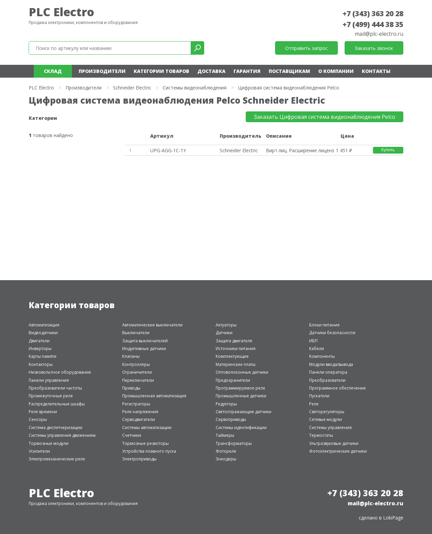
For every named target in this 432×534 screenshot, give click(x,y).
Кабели (316, 348)
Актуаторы (226, 325)
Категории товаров (161, 71)
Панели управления (49, 380)
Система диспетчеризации (55, 427)
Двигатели (39, 341)
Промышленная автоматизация (154, 396)
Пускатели (319, 396)
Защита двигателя (234, 341)
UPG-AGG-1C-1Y (168, 150)
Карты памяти (42, 356)
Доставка (211, 71)
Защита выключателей (145, 341)
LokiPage (393, 517)
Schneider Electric (132, 87)
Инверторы (40, 348)
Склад (53, 71)
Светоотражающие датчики (243, 412)
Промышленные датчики (241, 396)
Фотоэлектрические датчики (338, 451)
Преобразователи (327, 380)
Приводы (131, 388)
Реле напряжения (140, 412)
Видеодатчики (43, 333)
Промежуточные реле (51, 396)
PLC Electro (61, 12)
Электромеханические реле (57, 459)
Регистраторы (136, 404)
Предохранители (233, 380)
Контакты (376, 71)
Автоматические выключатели (152, 325)
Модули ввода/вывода (331, 364)
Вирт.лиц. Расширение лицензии (299, 150)
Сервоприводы (231, 419)
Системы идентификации (241, 427)
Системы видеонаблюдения (194, 87)
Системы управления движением (62, 435)
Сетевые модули (325, 419)
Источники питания (235, 348)
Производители (102, 71)
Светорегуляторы (326, 412)
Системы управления (330, 427)
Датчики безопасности (332, 333)
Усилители (39, 451)
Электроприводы (139, 459)
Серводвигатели (138, 419)
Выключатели (136, 333)
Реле (314, 404)
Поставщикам (289, 71)
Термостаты (321, 435)
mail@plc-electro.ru (379, 33)
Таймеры (225, 435)
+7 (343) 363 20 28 (373, 13)
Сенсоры (38, 419)
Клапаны (131, 356)
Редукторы (226, 404)
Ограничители (137, 372)
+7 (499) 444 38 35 (373, 24)
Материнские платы (235, 364)
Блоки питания (324, 325)
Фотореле (226, 451)
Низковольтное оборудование (60, 372)
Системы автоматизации (146, 427)
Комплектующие (232, 356)
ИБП (313, 341)
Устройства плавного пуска (149, 451)
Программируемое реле (240, 388)
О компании (336, 71)
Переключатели (138, 380)
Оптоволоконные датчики (242, 372)
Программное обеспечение (337, 388)
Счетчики (131, 435)
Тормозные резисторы (145, 443)
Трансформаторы (234, 443)
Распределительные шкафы (57, 404)
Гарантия (247, 71)
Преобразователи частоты (55, 388)
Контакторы (41, 364)
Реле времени (43, 412)
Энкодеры (226, 459)
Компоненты (322, 356)
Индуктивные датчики (144, 348)
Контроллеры (136, 364)
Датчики (224, 333)
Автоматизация (44, 325)
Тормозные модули (49, 443)
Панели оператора (328, 372)
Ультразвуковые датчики (333, 443)
